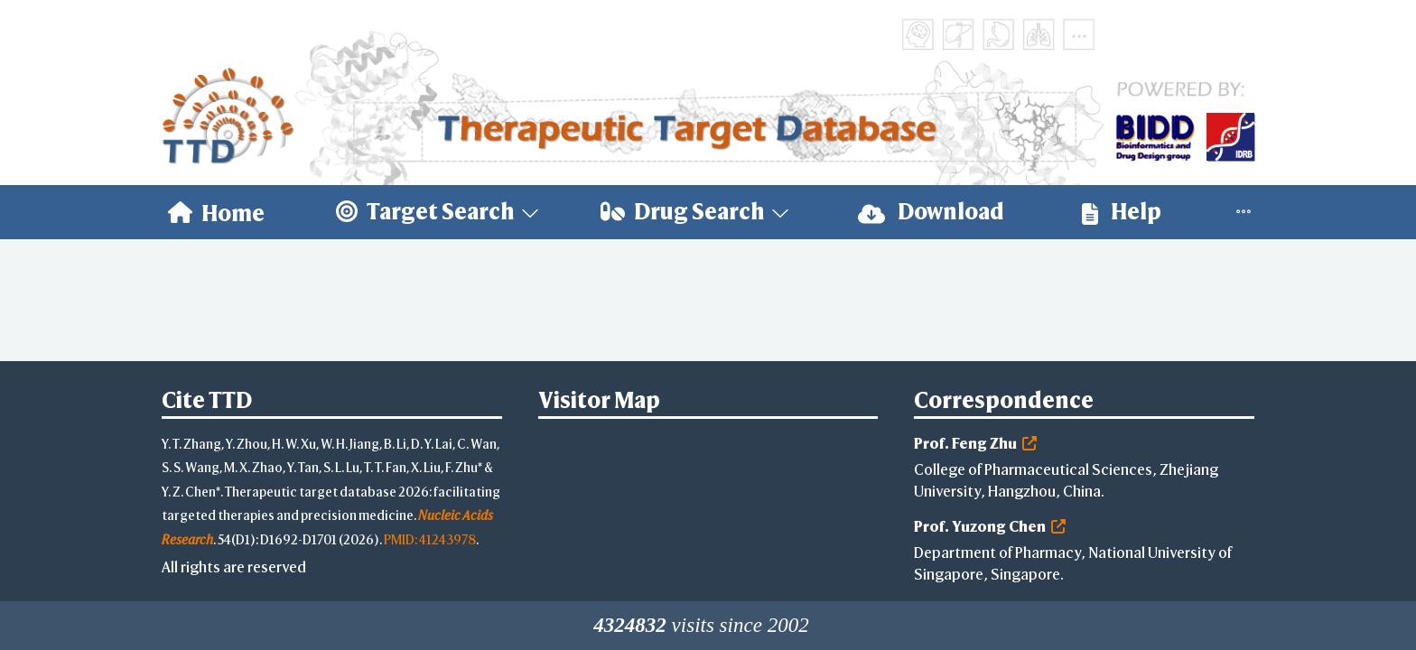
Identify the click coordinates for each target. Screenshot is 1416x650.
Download (931, 212)
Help (1121, 212)
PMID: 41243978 (430, 539)
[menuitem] (216, 212)
